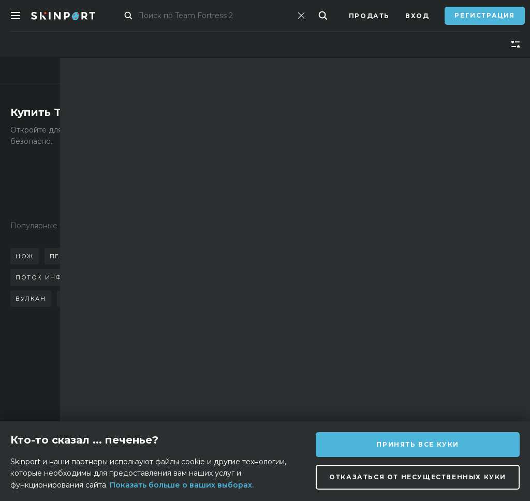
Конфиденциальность (207, 415)
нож (25, 256)
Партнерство (103, 384)
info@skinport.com (467, 366)
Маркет (133, 16)
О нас (87, 369)
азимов (129, 298)
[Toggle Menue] (15, 15)
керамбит (135, 277)
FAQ (166, 369)
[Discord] (284, 397)
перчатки (69, 256)
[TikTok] (359, 397)
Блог (85, 400)
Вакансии (179, 400)
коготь (185, 277)
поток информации (57, 277)
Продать (369, 16)
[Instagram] (309, 397)
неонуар (79, 298)
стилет (170, 256)
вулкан (31, 298)
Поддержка (183, 384)
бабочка (122, 256)
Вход (417, 16)
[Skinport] (73, 15)
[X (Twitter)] (334, 397)
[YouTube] (385, 396)
